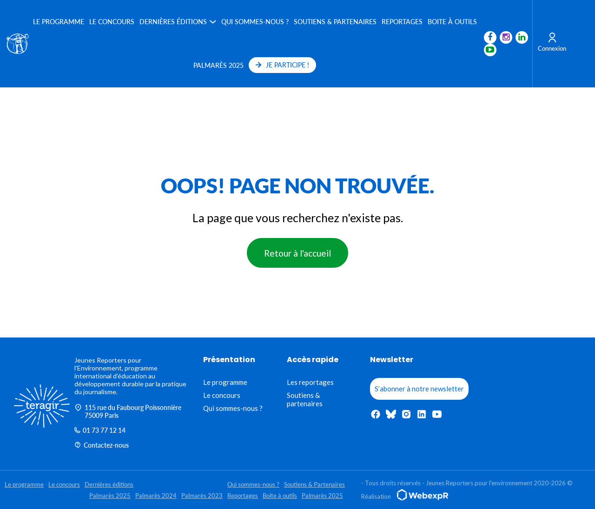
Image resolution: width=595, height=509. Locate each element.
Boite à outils (451, 22)
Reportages (401, 22)
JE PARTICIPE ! (282, 65)
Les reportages (310, 382)
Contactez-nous (101, 445)
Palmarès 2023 (202, 495)
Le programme (58, 22)
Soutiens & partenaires (305, 399)
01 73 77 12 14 (100, 430)
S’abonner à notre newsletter (419, 388)
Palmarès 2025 (218, 65)
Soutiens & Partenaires (334, 22)
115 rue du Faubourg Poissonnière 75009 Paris (127, 411)
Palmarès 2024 (156, 495)
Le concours (111, 22)
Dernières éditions (172, 22)
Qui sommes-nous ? (254, 22)
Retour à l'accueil (297, 253)
